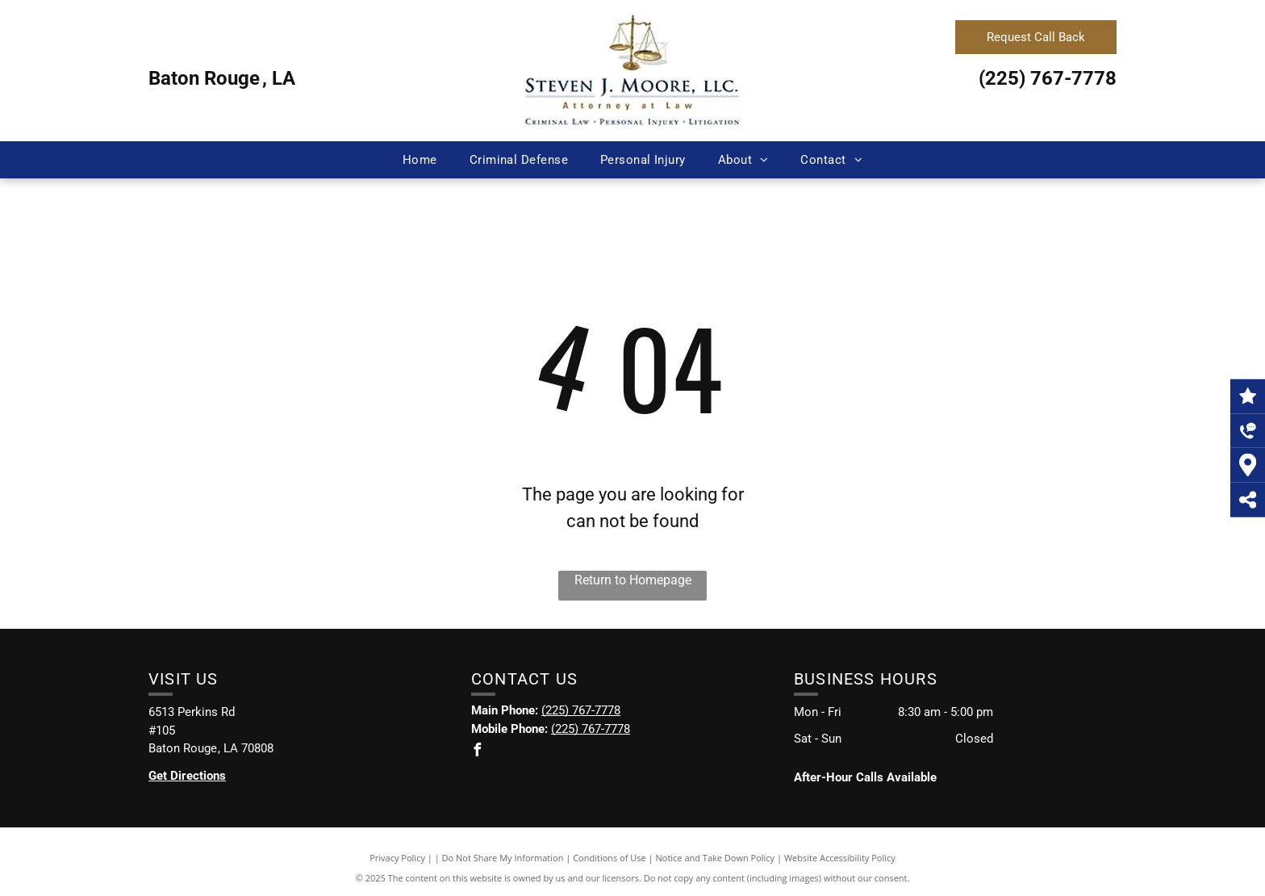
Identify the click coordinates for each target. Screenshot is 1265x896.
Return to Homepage (632, 580)
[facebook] (477, 751)
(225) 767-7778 (1048, 78)
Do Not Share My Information (503, 858)
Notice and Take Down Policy (715, 858)
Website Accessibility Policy (840, 858)
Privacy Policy (397, 858)
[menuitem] (419, 160)
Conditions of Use (609, 858)
